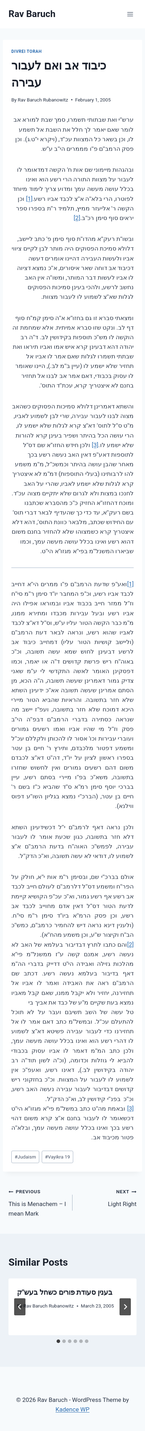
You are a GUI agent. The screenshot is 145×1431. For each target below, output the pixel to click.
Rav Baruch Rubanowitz (43, 100)
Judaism (25, 1157)
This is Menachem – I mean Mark (37, 1202)
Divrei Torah (26, 51)
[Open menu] (130, 14)
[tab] (58, 1341)
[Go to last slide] (19, 1306)
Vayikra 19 (57, 1157)
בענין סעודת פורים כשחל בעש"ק (64, 1292)
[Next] (125, 1306)
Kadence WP (72, 1409)
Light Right (108, 1197)
